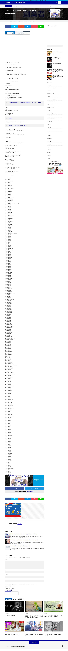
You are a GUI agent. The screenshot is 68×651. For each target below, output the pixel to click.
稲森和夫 (49, 154)
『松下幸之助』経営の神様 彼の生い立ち (14, 636)
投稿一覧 (19, 523)
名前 (6, 570)
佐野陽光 (49, 126)
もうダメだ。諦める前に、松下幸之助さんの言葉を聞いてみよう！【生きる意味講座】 (53, 617)
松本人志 (49, 143)
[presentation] (11, 593)
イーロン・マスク (51, 93)
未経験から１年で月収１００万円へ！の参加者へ (17, 125)
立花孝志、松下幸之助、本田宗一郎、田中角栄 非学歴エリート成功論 (23, 534)
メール (6, 574)
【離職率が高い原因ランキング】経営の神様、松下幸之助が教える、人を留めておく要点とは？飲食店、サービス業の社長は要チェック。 (34, 617)
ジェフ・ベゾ (50, 96)
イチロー (31, 6)
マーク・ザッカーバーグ (52, 112)
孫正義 (17, 6)
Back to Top (34, 644)
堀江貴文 (13, 6)
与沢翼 (49, 123)
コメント (6, 559)
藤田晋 (49, 157)
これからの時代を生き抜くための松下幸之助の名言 (20, 545)
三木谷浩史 (50, 121)
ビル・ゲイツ (22, 6)
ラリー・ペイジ (50, 115)
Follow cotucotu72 (30, 491)
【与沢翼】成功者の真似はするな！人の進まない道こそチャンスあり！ (57, 58)
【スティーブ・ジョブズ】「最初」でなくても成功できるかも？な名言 (57, 76)
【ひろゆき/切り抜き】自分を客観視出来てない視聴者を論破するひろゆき (57, 52)
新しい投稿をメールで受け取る (10, 588)
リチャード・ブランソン (52, 118)
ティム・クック (50, 104)
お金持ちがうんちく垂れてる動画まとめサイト (18, 648)
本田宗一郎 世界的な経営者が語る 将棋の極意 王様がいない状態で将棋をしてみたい (57, 70)
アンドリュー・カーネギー (52, 87)
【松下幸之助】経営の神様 (56, 63)
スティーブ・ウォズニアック (53, 98)
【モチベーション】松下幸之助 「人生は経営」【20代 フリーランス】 (24, 539)
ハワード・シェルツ (51, 107)
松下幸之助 (12, 13)
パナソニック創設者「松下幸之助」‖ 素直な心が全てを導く (53, 637)
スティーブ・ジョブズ (52, 101)
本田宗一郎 (27, 6)
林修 (49, 146)
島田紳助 (49, 135)
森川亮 (49, 151)
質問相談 (10, 118)
